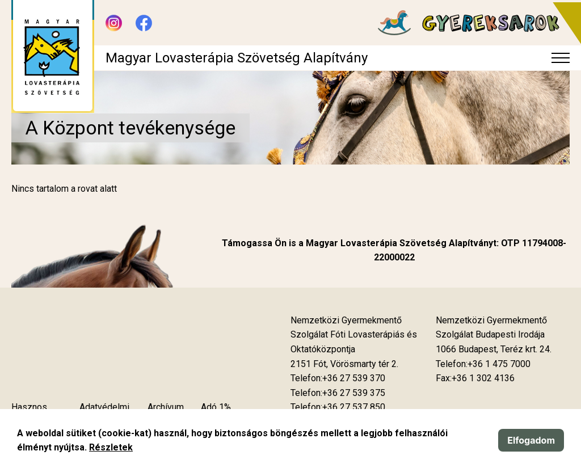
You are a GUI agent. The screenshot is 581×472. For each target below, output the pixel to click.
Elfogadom (531, 440)
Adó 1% (216, 407)
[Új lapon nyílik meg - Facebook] (144, 23)
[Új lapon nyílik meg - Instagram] (114, 23)
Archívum (166, 407)
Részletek (111, 447)
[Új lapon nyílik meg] (344, 364)
